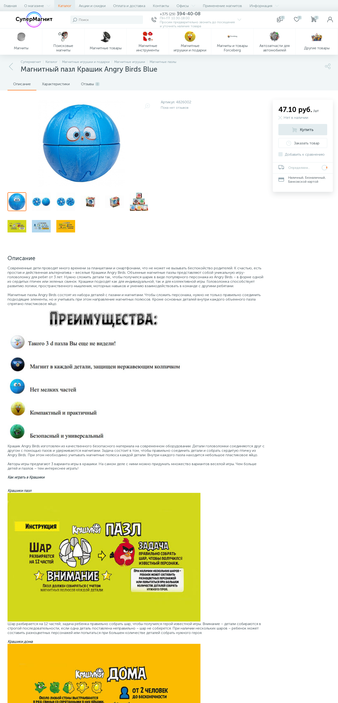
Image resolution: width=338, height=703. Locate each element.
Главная (10, 6)
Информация (264, 6)
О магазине (37, 6)
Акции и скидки (92, 6)
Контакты (161, 6)
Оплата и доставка (129, 6)
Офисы (186, 6)
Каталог (64, 6)
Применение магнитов (222, 6)
